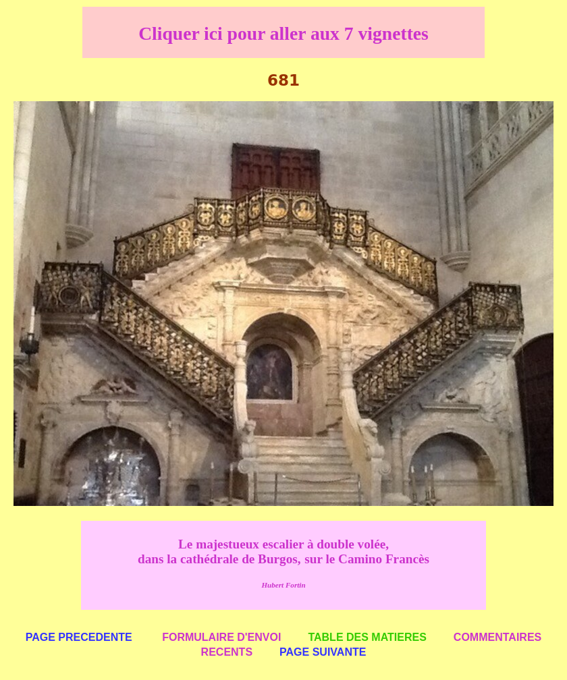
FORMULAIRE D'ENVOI (221, 637)
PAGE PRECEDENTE (79, 637)
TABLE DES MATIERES (367, 637)
